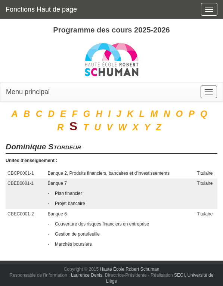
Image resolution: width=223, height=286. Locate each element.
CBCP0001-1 (20, 173)
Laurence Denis (86, 275)
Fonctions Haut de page (41, 9)
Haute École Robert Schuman (129, 269)
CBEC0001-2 (20, 214)
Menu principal (28, 92)
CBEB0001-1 (20, 183)
